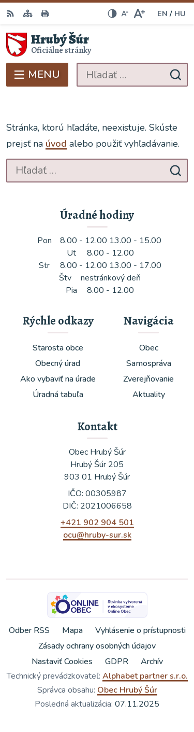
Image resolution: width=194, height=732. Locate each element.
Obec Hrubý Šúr (127, 690)
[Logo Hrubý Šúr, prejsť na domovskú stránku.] (97, 45)
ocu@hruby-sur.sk (97, 535)
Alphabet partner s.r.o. (145, 676)
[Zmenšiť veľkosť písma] (124, 13)
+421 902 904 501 (97, 522)
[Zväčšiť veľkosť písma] (139, 13)
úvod (56, 143)
